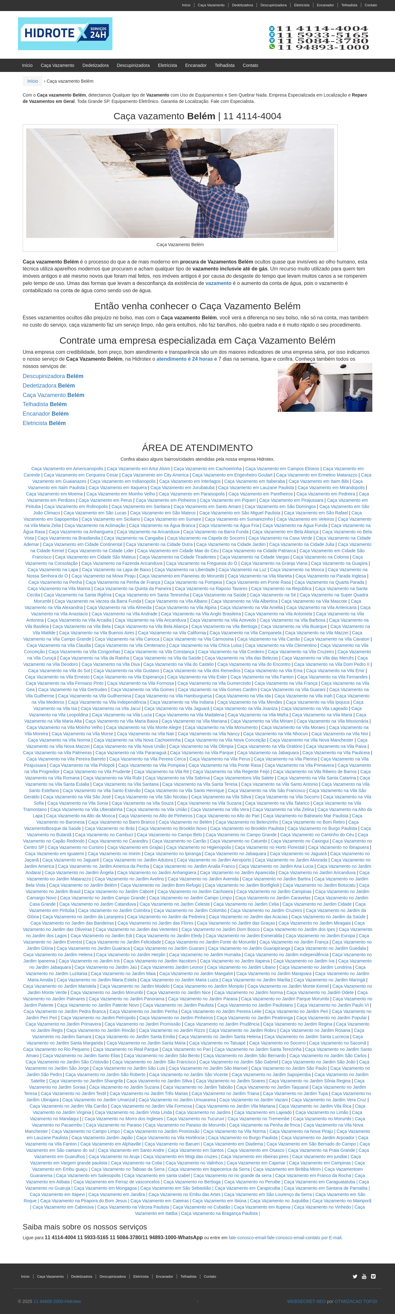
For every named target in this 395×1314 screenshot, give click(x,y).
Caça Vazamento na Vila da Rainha (95, 657)
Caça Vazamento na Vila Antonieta (278, 613)
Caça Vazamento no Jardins (203, 1112)
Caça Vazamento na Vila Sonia (78, 803)
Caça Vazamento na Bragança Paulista (219, 1213)
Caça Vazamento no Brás (110, 828)
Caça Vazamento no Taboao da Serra (127, 1169)
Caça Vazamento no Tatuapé (217, 1042)
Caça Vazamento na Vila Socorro (287, 796)
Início (186, 5)
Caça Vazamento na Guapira (339, 563)
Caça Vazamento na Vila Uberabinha (86, 809)
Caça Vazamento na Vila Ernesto (57, 676)
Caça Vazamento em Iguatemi (54, 853)
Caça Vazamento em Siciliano (111, 519)
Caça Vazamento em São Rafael (316, 512)
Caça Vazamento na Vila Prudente (97, 771)
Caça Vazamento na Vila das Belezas (241, 657)
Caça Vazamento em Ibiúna (219, 1200)
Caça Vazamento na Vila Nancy (208, 733)
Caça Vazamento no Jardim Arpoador (317, 1137)
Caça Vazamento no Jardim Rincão (100, 1030)
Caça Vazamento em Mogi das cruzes (180, 1156)
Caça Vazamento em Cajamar (256, 1162)
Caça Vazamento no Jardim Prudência (222, 1024)
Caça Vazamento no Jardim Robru (242, 1030)
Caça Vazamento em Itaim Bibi (319, 481)
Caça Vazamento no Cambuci (104, 834)
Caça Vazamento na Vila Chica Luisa (206, 645)
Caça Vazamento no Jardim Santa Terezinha (257, 1049)
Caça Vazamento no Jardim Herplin (130, 954)
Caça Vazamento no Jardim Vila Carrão (68, 1106)
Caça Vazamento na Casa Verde (280, 538)
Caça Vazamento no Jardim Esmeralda (244, 935)
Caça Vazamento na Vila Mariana (194, 721)
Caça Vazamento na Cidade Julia (302, 544)
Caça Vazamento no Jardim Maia (123, 973)
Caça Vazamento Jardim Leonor (171, 967)
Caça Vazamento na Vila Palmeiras (57, 752)
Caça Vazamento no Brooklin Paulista (247, 828)
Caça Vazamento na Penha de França (124, 582)
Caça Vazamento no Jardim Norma (248, 992)
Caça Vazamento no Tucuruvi (195, 1118)
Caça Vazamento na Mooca (297, 569)
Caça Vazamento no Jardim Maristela (59, 986)
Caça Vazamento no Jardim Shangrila (86, 1080)
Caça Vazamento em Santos (196, 1150)
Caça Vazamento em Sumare (172, 519)
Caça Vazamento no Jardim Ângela (79, 872)
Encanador (325, 5)
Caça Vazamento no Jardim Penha (143, 1011)
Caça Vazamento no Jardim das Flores (155, 923)
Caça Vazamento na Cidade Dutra (160, 544)
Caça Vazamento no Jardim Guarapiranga (249, 948)
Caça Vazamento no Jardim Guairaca (93, 948)
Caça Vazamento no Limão (321, 1112)
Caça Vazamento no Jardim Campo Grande (102, 897)
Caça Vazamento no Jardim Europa (320, 935)
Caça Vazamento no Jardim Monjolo (208, 986)
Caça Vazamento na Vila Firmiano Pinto (65, 683)
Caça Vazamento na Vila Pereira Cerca (147, 758)
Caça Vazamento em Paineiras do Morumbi (182, 575)
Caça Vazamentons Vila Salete (243, 777)
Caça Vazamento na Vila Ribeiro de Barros (315, 771)
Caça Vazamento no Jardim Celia (246, 904)
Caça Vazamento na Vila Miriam (262, 721)
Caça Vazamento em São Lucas (95, 512)
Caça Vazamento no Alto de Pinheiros (155, 815)
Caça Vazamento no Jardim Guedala (330, 948)
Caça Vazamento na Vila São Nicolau (150, 796)
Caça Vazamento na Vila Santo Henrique (184, 790)
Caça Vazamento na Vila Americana (321, 607)
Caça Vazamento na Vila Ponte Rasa (225, 765)
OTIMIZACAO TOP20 (356, 1301)
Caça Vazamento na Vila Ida (243, 695)
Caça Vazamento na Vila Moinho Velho (64, 727)
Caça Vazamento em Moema (54, 493)
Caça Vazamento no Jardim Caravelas (273, 897)
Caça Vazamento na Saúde (219, 594)
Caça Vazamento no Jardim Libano (241, 967)
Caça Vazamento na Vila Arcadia (79, 620)
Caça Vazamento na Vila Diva (111, 664)
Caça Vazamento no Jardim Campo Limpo (190, 897)
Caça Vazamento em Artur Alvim (139, 468)
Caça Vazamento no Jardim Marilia (256, 979)
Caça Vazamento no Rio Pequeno (56, 1049)
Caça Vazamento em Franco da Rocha (313, 1175)
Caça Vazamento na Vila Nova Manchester (311, 740)
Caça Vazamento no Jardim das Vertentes (137, 929)
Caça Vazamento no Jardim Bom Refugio (161, 885)
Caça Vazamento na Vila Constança (159, 651)
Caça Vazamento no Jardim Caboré (119, 891)
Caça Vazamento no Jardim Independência (286, 954)
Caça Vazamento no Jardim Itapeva (235, 960)
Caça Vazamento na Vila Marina (58, 588)
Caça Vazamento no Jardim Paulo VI (333, 1005)
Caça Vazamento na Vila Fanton (262, 676)
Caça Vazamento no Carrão (179, 840)
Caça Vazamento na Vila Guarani (293, 689)
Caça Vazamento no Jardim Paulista (178, 1005)
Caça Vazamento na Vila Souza (142, 803)
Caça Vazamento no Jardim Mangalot (196, 973)
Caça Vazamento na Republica (281, 588)
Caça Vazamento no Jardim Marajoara (274, 973)
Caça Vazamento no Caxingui (300, 840)
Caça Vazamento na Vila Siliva (221, 796)
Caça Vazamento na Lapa (52, 569)
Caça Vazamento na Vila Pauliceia (336, 752)
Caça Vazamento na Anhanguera (81, 531)
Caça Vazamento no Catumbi (238, 840)
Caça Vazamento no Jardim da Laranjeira (83, 916)
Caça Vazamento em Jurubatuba (182, 487)
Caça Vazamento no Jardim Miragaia (314, 923)
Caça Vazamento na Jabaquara (268, 752)
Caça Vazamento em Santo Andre (131, 1150)
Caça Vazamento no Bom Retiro (313, 822)
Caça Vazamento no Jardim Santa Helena (219, 1036)
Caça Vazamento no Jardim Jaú (105, 967)
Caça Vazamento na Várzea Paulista (133, 1207)
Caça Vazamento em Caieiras (159, 1200)
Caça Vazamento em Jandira (117, 1194)
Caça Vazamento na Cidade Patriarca (259, 550)
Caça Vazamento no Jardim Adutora (138, 859)
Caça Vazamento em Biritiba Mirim (287, 1169)
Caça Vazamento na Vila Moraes (293, 727)
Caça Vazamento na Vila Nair (145, 733)
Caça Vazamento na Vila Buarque (294, 626)
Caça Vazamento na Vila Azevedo (223, 620)
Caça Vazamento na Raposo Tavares (211, 588)
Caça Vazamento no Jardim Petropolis (98, 1017)
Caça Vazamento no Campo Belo (169, 834)
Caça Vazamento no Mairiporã (341, 1200)
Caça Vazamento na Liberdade (185, 569)
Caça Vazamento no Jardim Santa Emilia (135, 1036)
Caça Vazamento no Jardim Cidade (317, 904)
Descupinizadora (273, 5)
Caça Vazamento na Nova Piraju (301, 1131)
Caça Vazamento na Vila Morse (82, 733)
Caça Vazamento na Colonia (321, 556)
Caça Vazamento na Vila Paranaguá (130, 752)
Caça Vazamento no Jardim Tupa (295, 1093)
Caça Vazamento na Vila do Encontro (253, 664)
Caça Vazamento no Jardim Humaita (205, 954)
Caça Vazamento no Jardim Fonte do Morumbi (210, 941)
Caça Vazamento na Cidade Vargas (255, 556)
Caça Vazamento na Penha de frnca (264, 1125)
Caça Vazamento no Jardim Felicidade (123, 941)
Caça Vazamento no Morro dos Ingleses (124, 1118)
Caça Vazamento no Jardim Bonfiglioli (242, 885)
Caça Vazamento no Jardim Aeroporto (214, 859)
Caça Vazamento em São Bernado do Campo (311, 1143)
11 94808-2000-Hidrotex (57, 1301)
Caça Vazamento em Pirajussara (291, 500)
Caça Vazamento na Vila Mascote (314, 601)
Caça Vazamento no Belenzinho (246, 822)
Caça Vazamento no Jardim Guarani (168, 948)
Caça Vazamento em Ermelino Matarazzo (317, 474)
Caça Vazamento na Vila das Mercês (318, 657)
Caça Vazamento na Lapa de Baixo (117, 569)
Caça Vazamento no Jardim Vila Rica (315, 1106)
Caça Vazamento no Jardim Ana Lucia (276, 866)
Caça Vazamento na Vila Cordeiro (231, 651)
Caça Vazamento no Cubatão (201, 1207)
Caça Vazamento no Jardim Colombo (190, 910)
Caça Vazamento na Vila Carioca (127, 639)
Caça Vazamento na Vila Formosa (140, 683)
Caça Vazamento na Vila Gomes (143, 689)
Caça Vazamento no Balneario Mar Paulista (305, 815)
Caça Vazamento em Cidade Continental (83, 544)
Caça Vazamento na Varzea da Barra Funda (98, 601)
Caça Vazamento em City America (156, 474)
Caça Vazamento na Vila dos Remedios (201, 670)
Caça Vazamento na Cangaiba (134, 538)
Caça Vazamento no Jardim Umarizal (98, 1099)
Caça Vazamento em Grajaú (135, 847)
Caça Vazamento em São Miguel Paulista (239, 512)
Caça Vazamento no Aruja (114, 1156)
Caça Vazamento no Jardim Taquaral (272, 1087)
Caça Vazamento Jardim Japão (102, 1137)
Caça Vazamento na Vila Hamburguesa (173, 695)
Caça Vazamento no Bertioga (192, 1181)
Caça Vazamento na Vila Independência (107, 702)
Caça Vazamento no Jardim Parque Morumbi (285, 998)
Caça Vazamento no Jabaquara (235, 853)
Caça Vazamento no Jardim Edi (101, 935)
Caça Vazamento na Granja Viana (274, 563)
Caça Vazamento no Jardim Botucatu (319, 885)
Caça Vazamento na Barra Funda (216, 531)
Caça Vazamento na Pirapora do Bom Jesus (83, 1200)
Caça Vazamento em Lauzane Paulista (256, 487)
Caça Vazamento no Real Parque (125, 1049)
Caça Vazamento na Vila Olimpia (201, 746)
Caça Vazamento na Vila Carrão (268, 639)
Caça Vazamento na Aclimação (95, 525)
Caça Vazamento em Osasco (255, 1150)
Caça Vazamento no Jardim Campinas (274, 891)
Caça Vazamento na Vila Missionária (333, 721)
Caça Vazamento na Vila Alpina (186, 607)
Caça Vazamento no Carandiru (118, 840)
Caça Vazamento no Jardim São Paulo (289, 1068)
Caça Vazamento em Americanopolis (67, 468)
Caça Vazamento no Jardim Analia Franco (194, 866)
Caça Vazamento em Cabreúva (63, 1207)
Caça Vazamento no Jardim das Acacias (248, 916)
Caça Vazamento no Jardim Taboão (197, 1087)
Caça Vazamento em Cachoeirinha (208, 468)
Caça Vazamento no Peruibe (252, 1181)
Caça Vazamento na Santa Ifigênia (78, 594)
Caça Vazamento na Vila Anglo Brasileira (201, 613)
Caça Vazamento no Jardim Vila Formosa (151, 1106)
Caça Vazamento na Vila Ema (273, 670)
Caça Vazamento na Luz (242, 569)
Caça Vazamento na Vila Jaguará (176, 708)
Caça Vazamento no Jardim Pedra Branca (65, 1011)
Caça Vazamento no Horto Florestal (270, 847)
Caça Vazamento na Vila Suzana (209, 803)
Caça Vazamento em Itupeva (262, 1207)
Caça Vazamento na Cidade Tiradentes (178, 556)
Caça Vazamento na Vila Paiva (336, 746)
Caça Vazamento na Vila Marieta (260, 575)
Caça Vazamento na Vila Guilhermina (94, 695)
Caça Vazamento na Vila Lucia (122, 714)
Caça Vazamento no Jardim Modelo (135, 986)
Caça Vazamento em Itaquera (118, 487)
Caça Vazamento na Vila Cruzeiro (301, 651)
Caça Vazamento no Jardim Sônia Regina (310, 1080)
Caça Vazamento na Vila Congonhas (84, 651)
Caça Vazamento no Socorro (277, 1042)
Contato (371, 5)
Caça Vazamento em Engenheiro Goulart (233, 474)
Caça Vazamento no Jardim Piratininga (255, 1017)
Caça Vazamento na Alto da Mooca (80, 815)
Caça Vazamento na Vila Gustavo (126, 670)
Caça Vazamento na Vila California (172, 632)
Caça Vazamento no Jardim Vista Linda (133, 1112)
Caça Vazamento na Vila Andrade (124, 613)
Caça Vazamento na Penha (55, 582)
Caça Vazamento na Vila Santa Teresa (200, 784)
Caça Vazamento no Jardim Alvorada (291, 859)
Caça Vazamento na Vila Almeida (120, 607)
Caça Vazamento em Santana (141, 506)
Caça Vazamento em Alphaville (110, 1143)
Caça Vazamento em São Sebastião (175, 1188)
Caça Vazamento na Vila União (156, 809)
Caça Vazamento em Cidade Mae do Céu (178, 550)
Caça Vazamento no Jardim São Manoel (208, 1068)
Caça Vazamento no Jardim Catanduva (97, 904)
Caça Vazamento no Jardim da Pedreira (166, 916)
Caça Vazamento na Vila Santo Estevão (102, 790)
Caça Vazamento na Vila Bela (81, 626)
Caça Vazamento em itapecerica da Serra (209, 1169)
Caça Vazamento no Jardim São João (319, 1061)
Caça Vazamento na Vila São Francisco (266, 790)
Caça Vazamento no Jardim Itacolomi (160, 960)
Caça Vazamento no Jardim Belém (83, 885)
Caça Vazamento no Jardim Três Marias (149, 1093)
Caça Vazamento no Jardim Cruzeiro (266, 910)
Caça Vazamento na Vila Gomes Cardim (217, 689)
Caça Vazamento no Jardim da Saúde (328, 916)
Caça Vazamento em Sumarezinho (239, 519)
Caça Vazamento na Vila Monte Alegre (143, 727)
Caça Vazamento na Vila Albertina (244, 601)
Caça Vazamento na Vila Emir (335, 670)
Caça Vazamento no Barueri (172, 1143)
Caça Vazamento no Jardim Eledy (169, 935)
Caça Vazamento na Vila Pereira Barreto (66, 758)
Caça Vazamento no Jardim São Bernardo (244, 1055)
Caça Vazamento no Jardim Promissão (143, 1024)
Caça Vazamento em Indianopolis (123, 481)
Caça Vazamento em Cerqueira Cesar (81, 474)
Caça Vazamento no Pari (186, 1049)
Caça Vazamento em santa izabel (157, 1175)
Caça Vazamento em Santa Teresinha (152, 594)
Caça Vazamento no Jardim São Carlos (328, 1055)
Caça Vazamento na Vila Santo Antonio (279, 784)
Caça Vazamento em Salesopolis (88, 1175)
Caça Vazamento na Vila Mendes (250, 702)
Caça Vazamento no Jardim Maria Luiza (179, 979)
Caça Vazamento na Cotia (136, 1162)
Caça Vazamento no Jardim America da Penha (103, 866)
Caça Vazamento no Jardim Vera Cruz (328, 1099)
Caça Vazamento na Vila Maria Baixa (121, 721)
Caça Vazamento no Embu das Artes (184, 1194)
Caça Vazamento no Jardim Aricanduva (317, 872)
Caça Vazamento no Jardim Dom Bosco (220, 929)
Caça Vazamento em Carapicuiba (247, 1188)
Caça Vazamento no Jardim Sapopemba (271, 1074)
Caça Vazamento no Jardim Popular (331, 1017)
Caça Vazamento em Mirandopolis (331, 487)
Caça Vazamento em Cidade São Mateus (95, 556)
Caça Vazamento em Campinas (320, 1162)
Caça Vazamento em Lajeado (263, 1112)
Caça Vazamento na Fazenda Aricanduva (121, 563)
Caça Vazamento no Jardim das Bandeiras (72, 923)
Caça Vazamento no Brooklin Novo (172, 828)
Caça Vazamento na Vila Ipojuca (318, 702)
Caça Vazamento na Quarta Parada (329, 582)
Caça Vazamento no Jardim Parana (203, 998)
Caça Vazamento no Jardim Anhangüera (156, 872)
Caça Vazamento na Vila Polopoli (82, 765)
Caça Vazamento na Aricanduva (148, 531)
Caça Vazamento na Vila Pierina (285, 758)
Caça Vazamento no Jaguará (298, 853)
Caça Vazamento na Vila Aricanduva (150, 620)
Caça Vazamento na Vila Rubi (112, 777)
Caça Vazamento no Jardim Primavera (63, 1024)
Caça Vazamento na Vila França (286, 683)
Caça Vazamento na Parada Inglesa (331, 575)
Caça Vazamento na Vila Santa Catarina (316, 777)
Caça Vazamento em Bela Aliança (286, 531)
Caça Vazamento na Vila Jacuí (110, 708)
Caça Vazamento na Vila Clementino (281, 645)
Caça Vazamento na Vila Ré (161, 771)
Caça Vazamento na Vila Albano (176, 601)
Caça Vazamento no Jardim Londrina (315, 967)
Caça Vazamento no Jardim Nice (178, 992)
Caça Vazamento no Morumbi (322, 1118)
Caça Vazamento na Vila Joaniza (245, 708)
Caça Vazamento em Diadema (233, 1143)
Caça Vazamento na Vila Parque (202, 752)
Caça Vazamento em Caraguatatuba (319, 1181)
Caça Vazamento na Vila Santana (126, 784)
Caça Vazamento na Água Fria (229, 525)
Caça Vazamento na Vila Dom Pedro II (331, 664)
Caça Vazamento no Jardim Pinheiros (176, 1017)
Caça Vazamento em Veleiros (305, 519)
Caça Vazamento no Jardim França (293, 941)
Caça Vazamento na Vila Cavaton (336, 639)
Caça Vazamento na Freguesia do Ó (201, 563)
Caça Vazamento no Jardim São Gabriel (238, 1061)
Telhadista (349, 5)
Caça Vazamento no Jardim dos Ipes (299, 929)
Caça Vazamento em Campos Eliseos (283, 468)
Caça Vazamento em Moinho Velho (121, 493)
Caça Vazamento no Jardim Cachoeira (195, 891)
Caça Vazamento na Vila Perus (219, 758)
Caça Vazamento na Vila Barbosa (292, 620)
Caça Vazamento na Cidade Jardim (231, 544)
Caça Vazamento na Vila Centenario (129, 645)
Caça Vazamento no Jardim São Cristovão (67, 1061)
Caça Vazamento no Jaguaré (70, 859)
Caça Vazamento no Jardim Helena (58, 954)
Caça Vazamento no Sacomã (337, 1042)
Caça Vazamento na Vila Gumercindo (214, 683)
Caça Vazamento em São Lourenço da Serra (268, 1194)
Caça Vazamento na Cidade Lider (101, 550)
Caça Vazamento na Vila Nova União (129, 746)
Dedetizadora (242, 5)
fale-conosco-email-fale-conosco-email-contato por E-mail (285, 1237)
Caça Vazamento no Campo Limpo (86, 1131)
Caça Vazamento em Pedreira (325, 493)
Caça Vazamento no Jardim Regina (297, 1024)
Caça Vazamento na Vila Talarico (277, 803)
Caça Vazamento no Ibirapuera (338, 847)
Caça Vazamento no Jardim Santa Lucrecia (306, 1036)
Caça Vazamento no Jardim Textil (73, 1093)
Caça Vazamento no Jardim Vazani (253, 1099)
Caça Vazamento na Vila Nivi (340, 733)
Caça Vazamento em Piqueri (227, 500)
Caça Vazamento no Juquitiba (279, 1200)
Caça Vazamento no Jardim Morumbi (107, 992)
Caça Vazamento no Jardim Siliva (159, 1080)
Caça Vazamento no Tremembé (259, 1118)
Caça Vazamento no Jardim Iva (304, 960)
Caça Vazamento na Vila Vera (220, 809)
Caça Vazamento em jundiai (319, 1156)
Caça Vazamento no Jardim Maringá (329, 979)
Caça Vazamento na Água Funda (294, 525)
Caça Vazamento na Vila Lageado (314, 708)
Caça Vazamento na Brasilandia (68, 538)
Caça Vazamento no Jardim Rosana (315, 1030)
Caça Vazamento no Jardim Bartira (276, 878)
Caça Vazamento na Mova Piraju (104, 575)
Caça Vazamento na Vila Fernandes (332, 676)
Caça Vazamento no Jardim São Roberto (106, 1074)
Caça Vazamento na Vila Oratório (269, 746)
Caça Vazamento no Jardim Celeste (175, 904)
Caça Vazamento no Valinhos (194, 1162)
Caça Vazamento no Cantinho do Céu (317, 834)
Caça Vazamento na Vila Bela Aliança (151, 626)
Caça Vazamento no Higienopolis (198, 847)
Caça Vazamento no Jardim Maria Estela (96, 979)
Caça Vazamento (211, 5)
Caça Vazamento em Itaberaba (254, 481)
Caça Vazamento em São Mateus (163, 512)
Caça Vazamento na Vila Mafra (258, 714)
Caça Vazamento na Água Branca (162, 525)
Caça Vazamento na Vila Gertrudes (72, 689)
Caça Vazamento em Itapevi (57, 1194)
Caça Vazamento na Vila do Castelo (178, 664)
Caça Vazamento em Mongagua (105, 1188)
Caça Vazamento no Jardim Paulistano (255, 1005)
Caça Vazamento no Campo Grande (241, 834)
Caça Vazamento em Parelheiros (260, 493)
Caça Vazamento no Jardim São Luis (129, 1068)
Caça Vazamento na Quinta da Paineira (132, 588)
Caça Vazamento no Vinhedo (322, 1207)
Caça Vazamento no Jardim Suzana (124, 1087)
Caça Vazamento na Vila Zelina (283, 809)
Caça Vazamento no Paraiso (114, 1125)
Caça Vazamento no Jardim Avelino (129, 878)
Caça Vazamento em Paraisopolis (192, 493)
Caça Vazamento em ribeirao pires (255, 1156)
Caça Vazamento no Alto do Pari (228, 815)
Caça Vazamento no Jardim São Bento (162, 1055)
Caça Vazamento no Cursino (76, 847)
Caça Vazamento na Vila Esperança (128, 676)
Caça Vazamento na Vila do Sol (59, 670)
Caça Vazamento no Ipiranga (172, 853)
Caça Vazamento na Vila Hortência (170, 1137)
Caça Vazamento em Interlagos (189, 481)
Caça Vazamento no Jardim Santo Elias (81, 1055)
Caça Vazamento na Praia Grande (321, 1150)
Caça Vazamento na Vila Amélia (252, 607)
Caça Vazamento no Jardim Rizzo (172, 1030)
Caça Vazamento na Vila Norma (59, 740)
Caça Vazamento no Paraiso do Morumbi (185, 1125)
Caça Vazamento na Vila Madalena (189, 714)
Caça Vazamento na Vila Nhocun (275, 733)
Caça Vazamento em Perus (105, 500)
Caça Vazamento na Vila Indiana (182, 702)
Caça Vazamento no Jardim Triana (225, 1093)
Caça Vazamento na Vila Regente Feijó (231, 771)
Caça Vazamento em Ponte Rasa (258, 582)
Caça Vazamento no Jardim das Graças (236, 923)
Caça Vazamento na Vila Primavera (299, 765)
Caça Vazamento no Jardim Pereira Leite (221, 1011)
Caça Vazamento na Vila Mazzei (316, 632)
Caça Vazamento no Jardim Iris (89, 960)
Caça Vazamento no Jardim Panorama (126, 998)
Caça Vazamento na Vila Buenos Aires (96, 632)
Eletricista (302, 5)
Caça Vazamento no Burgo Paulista (322, 828)
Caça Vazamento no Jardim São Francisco (154, 1061)
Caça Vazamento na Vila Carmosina (198, 639)
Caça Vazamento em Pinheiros (166, 500)
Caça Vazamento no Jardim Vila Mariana (235, 1106)
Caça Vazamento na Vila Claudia (58, 645)
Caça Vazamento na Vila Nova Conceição (225, 740)
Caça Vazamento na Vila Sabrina (177, 777)
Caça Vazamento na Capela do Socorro (206, 538)
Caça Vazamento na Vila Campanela (245, 632)
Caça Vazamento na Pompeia (193, 582)
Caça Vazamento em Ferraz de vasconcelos (116, 1181)
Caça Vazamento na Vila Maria (322, 714)
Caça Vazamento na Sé (273, 594)
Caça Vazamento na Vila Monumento (221, 727)
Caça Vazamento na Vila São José (77, 796)
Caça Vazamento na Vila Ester (197, 676)
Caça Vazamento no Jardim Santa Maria (146, 1042)
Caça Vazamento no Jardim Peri (296, 1011)
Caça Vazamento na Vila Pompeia (151, 765)
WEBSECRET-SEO (306, 1301)
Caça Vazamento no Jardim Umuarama (177, 1099)
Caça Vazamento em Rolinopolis (76, 506)
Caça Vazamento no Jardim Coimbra (114, 910)
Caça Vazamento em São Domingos (280, 506)
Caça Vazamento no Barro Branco (121, 822)
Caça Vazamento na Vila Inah (303, 695)
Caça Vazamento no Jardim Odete (320, 992)
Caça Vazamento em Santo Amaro (207, 506)
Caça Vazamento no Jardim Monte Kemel (288, 986)
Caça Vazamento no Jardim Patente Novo (98, 1005)
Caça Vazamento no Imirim (114, 853)
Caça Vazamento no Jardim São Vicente (188, 1074)
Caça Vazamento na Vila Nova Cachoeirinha (137, 740)
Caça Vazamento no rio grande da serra (232, 1175)
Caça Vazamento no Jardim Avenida (203, 878)
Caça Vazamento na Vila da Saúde (167, 657)
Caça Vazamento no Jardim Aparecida (237, 872)
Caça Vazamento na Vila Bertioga (224, 626)
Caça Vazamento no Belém (185, 822)
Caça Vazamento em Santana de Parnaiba (325, 1188)
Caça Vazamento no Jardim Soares (230, 1080)
